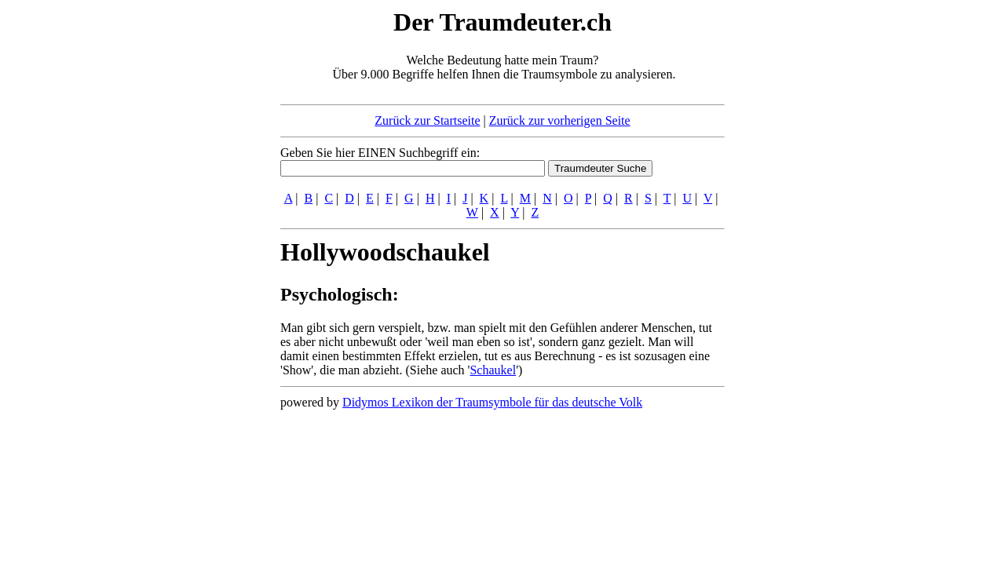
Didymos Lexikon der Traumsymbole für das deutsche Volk (492, 402)
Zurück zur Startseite (427, 120)
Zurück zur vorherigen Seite (559, 120)
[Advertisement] (184, 241)
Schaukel (493, 370)
